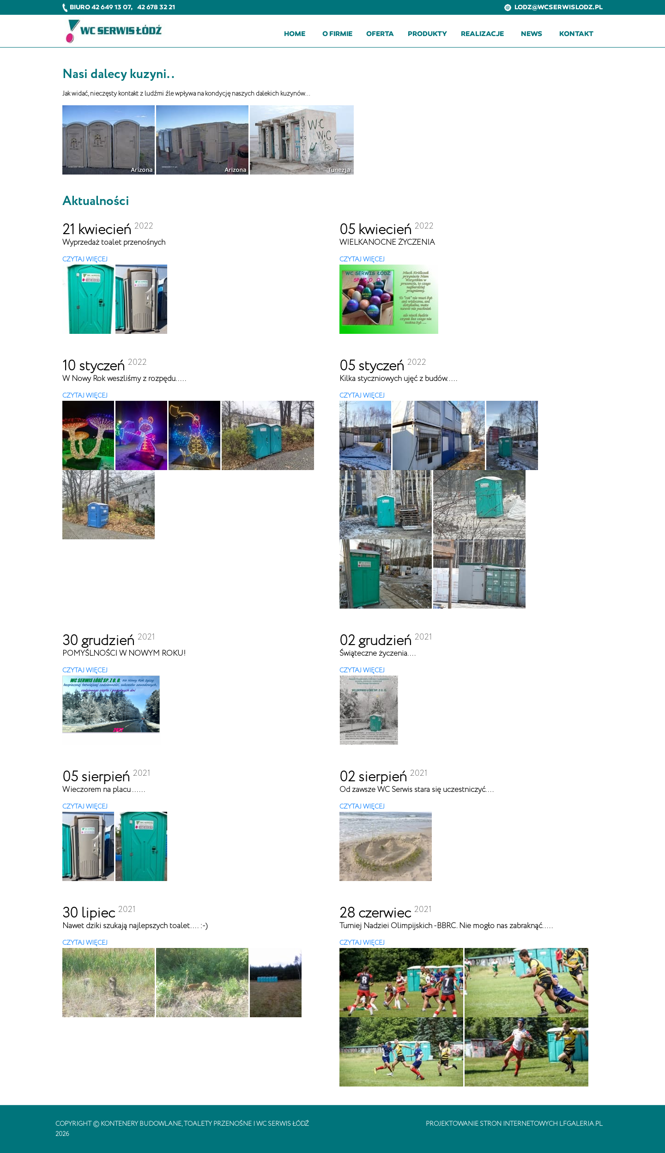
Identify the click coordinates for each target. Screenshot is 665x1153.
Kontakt (576, 34)
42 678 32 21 (156, 7)
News (531, 34)
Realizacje (482, 34)
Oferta (380, 34)
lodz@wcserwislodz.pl (553, 7)
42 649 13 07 (111, 7)
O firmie (337, 34)
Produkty (427, 34)
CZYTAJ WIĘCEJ (85, 259)
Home (294, 34)
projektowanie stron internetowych (492, 1124)
